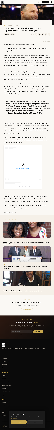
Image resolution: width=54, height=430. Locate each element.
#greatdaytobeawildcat (14, 111)
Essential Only (35, 422)
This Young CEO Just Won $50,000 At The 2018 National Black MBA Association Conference (25, 267)
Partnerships (4, 388)
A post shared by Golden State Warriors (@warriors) (22, 186)
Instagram (4, 402)
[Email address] (21, 331)
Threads (3, 405)
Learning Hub (5, 364)
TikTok (3, 409)
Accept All (18, 422)
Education (7, 34)
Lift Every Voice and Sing (7, 385)
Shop (3, 395)
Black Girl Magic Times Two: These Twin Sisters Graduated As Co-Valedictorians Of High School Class (26, 243)
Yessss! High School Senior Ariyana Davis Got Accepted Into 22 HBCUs (22, 291)
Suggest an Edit (46, 41)
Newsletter (4, 378)
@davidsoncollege (24, 108)
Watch (3, 367)
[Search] (39, 2)
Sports (12, 34)
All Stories (4, 361)
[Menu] (51, 2)
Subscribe (45, 2)
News (8, 22)
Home (5, 22)
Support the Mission (6, 391)
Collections (4, 355)
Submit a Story (27, 309)
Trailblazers (4, 358)
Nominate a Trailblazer (6, 382)
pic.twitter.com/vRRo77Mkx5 (33, 111)
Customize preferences (27, 426)
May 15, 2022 (37, 113)
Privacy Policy (14, 418)
